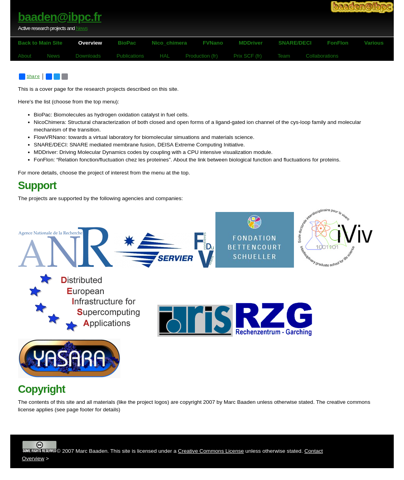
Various (373, 43)
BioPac (127, 43)
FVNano (213, 43)
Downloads (88, 56)
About (25, 56)
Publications (130, 56)
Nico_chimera (169, 43)
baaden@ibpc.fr (59, 16)
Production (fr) (201, 56)
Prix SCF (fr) (248, 56)
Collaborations (322, 56)
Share (29, 76)
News (82, 28)
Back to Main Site (40, 43)
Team (284, 56)
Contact (313, 451)
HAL (165, 56)
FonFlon (338, 43)
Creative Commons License (211, 451)
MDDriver (250, 43)
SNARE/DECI (295, 43)
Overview (90, 43)
